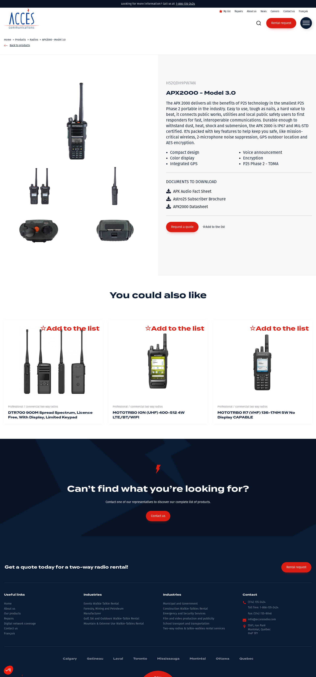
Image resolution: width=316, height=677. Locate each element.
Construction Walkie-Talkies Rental (185, 608)
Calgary (70, 659)
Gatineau (95, 659)
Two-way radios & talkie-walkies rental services (194, 628)
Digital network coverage (20, 623)
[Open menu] (306, 23)
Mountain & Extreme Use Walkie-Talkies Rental (114, 623)
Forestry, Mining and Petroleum (104, 608)
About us (252, 11)
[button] (182, 227)
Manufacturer (92, 613)
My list (227, 11)
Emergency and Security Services (184, 613)
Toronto (140, 659)
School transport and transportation (186, 623)
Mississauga (168, 659)
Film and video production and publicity (188, 618)
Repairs (239, 11)
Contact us (289, 11)
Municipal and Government (180, 603)
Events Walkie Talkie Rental (101, 603)
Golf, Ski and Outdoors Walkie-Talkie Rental (111, 618)
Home (8, 603)
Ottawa (222, 659)
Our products (12, 613)
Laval (118, 659)
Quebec (246, 659)
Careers (275, 11)
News (264, 11)
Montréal (198, 659)
